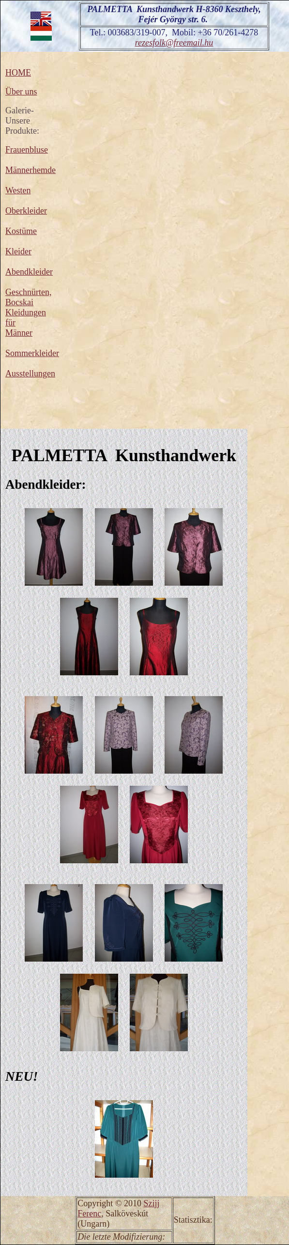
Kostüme (21, 231)
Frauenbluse (26, 150)
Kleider (18, 251)
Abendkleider (29, 272)
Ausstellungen (30, 373)
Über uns (21, 91)
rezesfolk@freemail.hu (174, 42)
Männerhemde (30, 170)
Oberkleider (26, 211)
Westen (18, 190)
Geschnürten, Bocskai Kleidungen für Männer (28, 312)
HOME (18, 73)
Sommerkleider (32, 353)
